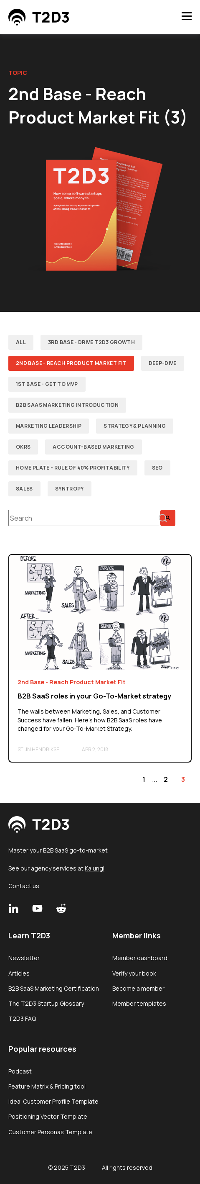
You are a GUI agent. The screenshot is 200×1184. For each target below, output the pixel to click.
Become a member (138, 988)
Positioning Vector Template (47, 1116)
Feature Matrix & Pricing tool (47, 1086)
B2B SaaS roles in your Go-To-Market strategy (94, 696)
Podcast (20, 1071)
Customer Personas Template (50, 1131)
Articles (19, 973)
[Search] (167, 518)
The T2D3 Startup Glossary (46, 1003)
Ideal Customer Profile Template (53, 1101)
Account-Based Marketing (93, 446)
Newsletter (24, 957)
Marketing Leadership (48, 425)
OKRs (23, 446)
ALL (21, 342)
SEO (157, 467)
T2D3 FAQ (22, 1018)
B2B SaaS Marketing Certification (53, 988)
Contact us (23, 886)
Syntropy (69, 488)
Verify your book (134, 973)
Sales (24, 488)
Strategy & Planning (135, 425)
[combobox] (84, 518)
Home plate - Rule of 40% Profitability (73, 467)
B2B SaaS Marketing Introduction (67, 404)
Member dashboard (139, 957)
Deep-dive (163, 363)
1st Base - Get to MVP (47, 384)
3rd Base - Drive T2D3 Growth (91, 342)
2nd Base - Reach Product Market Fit (71, 363)
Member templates (139, 1003)
